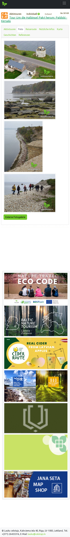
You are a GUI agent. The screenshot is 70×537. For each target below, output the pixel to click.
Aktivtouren (10, 29)
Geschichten (10, 35)
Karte (59, 29)
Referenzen (24, 35)
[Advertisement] (35, 249)
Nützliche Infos (46, 29)
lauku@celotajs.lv (37, 534)
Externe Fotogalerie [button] (15, 217)
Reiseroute (31, 29)
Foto (20, 29)
